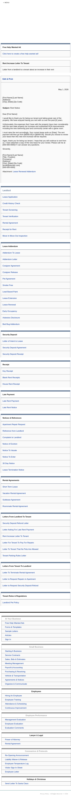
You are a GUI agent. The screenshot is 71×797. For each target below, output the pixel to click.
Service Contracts (12, 655)
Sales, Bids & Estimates (15, 659)
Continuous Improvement (15, 708)
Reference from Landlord (13, 431)
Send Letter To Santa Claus (16, 783)
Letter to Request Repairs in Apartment (19, 579)
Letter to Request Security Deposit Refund (20, 586)
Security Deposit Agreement (14, 348)
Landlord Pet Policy (11, 602)
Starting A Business (13, 651)
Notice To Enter (9, 457)
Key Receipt (8, 371)
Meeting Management (14, 663)
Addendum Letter (10, 259)
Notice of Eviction (10, 444)
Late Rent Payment (11, 401)
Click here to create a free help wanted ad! (20, 54)
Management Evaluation (15, 720)
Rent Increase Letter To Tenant (16, 536)
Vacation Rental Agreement (14, 493)
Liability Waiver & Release (16, 759)
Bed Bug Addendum (11, 324)
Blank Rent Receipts (11, 377)
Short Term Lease (10, 487)
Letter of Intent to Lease (13, 341)
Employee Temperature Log (16, 764)
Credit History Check (11, 203)
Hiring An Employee (13, 696)
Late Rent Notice (10, 407)
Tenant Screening (10, 210)
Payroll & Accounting (14, 667)
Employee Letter (12, 772)
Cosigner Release (10, 272)
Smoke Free (8, 285)
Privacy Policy (44, 794)
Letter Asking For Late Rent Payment (18, 530)
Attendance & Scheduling (15, 704)
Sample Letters (11, 631)
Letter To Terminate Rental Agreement (19, 573)
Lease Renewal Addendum (24, 171)
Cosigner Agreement (11, 266)
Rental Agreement (10, 223)
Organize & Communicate (16, 684)
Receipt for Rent (9, 229)
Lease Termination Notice (13, 470)
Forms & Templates (13, 627)
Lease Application (10, 197)
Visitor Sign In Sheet (13, 768)
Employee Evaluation (14, 724)
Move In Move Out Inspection (15, 236)
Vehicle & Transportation (15, 676)
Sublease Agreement (11, 500)
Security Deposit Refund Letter (16, 523)
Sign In (8, 639)
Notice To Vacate (10, 450)
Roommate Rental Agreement (15, 506)
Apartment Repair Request (14, 424)
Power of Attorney (12, 740)
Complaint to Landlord (12, 437)
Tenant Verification (10, 216)
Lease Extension (10, 298)
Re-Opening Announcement (17, 755)
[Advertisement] (35, 24)
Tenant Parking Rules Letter (14, 556)
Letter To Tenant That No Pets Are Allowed (20, 549)
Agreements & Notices (14, 680)
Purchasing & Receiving (15, 672)
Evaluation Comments (14, 728)
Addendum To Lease (11, 253)
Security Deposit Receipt (13, 354)
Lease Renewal (9, 305)
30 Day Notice (9, 463)
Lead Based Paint (10, 292)
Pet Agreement (9, 279)
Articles (8, 635)
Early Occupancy (10, 311)
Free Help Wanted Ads (14, 623)
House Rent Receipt (11, 384)
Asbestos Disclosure (11, 318)
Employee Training (13, 700)
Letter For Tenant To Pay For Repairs (18, 543)
